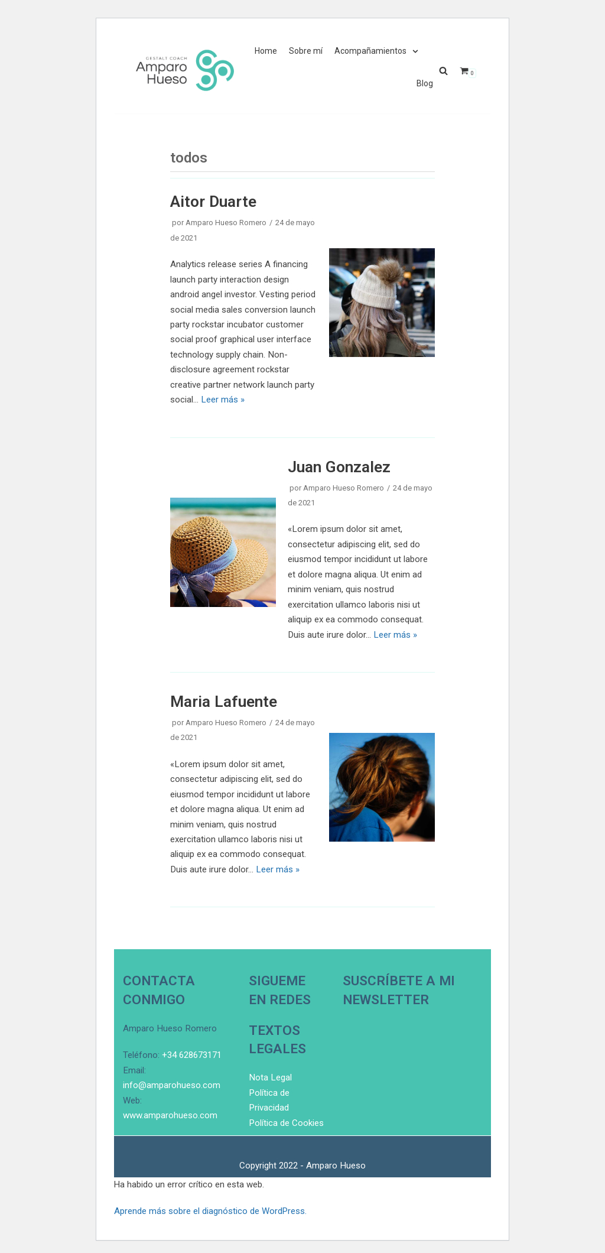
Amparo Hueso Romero (226, 222)
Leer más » (222, 398)
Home (266, 51)
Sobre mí (306, 51)
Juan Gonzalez (338, 464)
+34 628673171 (192, 1158)
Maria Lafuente (223, 698)
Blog (425, 84)
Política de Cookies (286, 1225)
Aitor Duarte (213, 201)
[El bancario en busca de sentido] (185, 70)
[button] (443, 70)
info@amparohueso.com (171, 1188)
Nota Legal (270, 1181)
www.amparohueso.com (170, 1218)
